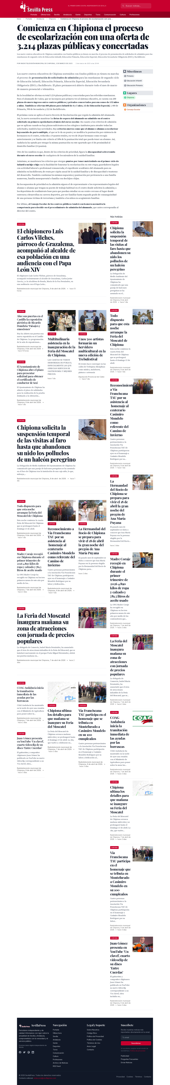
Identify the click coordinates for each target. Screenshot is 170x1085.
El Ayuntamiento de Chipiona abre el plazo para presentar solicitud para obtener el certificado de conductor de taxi (30, 375)
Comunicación (110, 15)
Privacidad (120, 1077)
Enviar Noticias (126, 1062)
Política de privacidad (137, 1051)
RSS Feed (57, 1066)
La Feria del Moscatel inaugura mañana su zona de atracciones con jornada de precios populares (119, 657)
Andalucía (67, 15)
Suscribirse (136, 1043)
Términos (138, 1077)
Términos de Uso (93, 1043)
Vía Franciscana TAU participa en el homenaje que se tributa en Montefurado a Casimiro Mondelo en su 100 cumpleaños (92, 724)
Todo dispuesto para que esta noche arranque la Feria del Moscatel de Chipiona (29, 511)
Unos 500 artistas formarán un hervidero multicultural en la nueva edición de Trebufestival (92, 349)
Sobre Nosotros (93, 1030)
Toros (98, 15)
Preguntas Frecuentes (129, 1059)
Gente (78, 15)
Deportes (88, 15)
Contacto (90, 1050)
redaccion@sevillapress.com (45, 1078)
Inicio (19, 19)
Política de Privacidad (95, 1036)
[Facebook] (20, 1052)
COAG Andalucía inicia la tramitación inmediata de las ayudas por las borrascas (30, 694)
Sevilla (57, 15)
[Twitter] (24, 1052)
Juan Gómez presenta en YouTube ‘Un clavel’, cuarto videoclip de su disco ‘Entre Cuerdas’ (30, 743)
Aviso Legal (91, 1046)
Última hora (45, 15)
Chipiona (52, 19)
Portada (34, 15)
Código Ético (92, 1033)
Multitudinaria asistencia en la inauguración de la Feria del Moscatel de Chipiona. (61, 347)
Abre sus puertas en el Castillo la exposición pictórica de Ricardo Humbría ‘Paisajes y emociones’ (30, 322)
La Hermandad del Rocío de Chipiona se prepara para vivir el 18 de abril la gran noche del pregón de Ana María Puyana (92, 541)
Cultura (123, 15)
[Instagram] (28, 1052)
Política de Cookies (94, 1040)
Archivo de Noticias (60, 1063)
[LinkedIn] (33, 1052)
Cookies (130, 1077)
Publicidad (125, 1056)
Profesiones (135, 15)
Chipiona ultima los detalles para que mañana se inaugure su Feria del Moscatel (60, 718)
